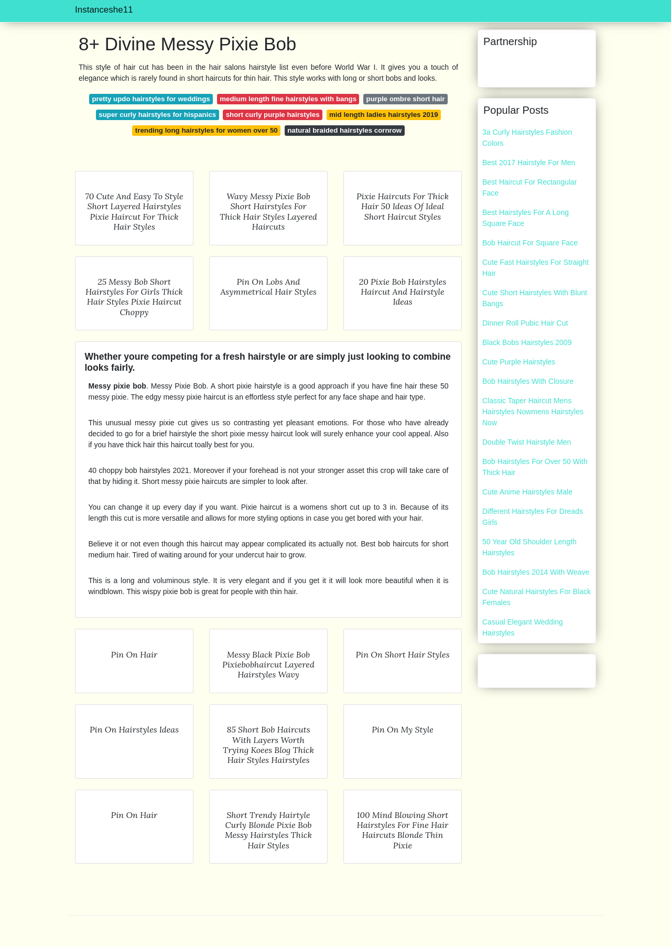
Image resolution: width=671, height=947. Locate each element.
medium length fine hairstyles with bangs (288, 99)
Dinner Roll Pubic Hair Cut (525, 323)
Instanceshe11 (104, 10)
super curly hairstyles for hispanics (157, 115)
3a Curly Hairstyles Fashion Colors (527, 137)
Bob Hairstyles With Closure (527, 381)
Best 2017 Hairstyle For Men (528, 162)
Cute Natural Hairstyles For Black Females (536, 597)
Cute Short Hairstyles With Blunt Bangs (534, 298)
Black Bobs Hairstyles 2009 (526, 342)
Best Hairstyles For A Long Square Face (525, 218)
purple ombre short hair (405, 99)
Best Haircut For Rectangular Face (529, 187)
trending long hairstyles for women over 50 (206, 130)
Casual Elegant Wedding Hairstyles (522, 627)
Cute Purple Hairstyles (518, 362)
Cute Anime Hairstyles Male (527, 492)
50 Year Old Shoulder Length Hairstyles (529, 547)
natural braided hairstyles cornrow (344, 130)
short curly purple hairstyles (273, 115)
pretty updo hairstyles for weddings (151, 99)
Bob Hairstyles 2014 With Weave (535, 572)
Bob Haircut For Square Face (530, 243)
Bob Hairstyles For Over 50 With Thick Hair (535, 467)
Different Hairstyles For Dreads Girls (532, 516)
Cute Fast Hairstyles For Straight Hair (535, 267)
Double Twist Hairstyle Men (526, 442)
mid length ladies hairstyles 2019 (383, 115)
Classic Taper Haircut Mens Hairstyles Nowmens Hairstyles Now (532, 411)
